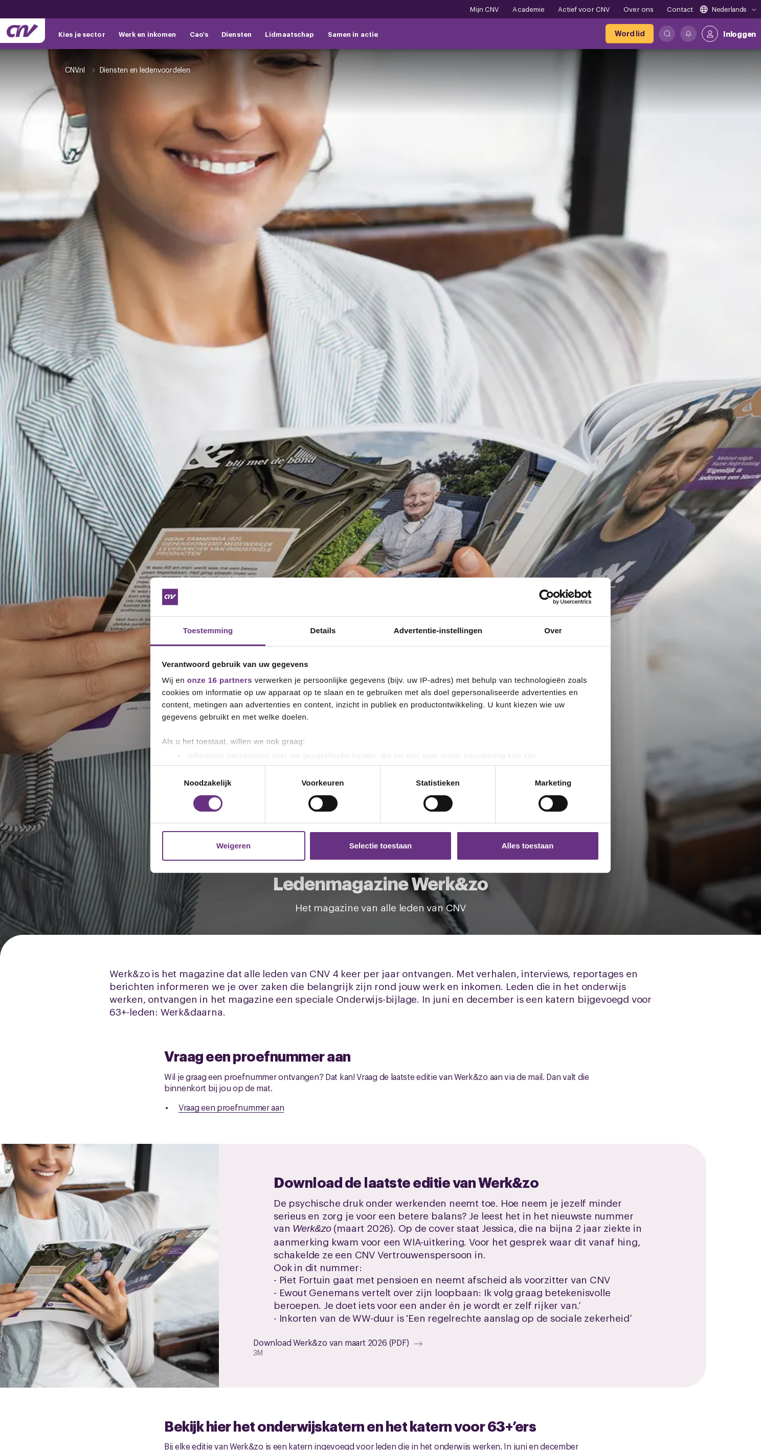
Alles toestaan (528, 845)
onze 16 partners (219, 680)
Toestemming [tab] (208, 630)
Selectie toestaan (380, 845)
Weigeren (233, 845)
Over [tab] (553, 630)
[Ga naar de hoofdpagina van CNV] (22, 30)
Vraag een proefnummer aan (231, 1107)
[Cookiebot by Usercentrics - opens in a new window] (554, 597)
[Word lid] (630, 33)
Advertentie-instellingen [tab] (438, 630)
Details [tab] (323, 630)
